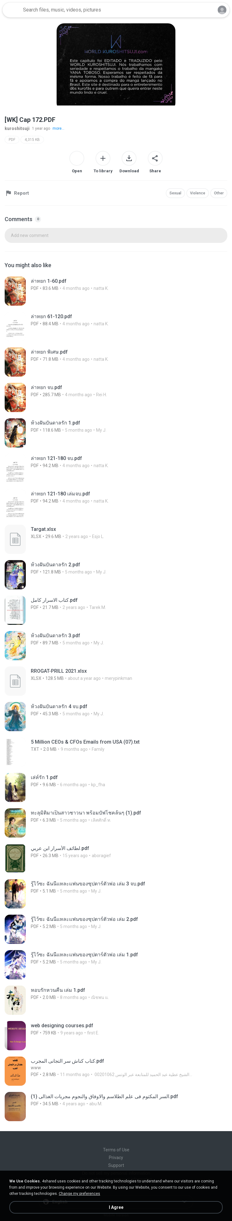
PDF (12, 139)
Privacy (116, 1157)
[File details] (74, 291)
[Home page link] (11, 10)
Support (116, 1165)
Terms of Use (116, 1149)
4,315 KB (32, 139)
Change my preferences (79, 1193)
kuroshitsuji (17, 128)
